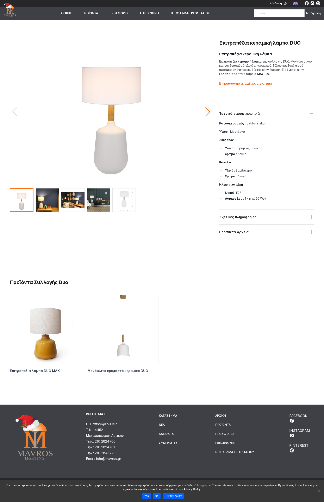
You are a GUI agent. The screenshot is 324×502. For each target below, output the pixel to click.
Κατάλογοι (167, 434)
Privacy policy (173, 495)
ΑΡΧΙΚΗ (66, 13)
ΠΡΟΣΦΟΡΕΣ (119, 13)
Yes (146, 495)
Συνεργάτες (168, 443)
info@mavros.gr (108, 459)
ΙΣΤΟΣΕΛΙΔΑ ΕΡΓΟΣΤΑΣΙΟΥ (190, 13)
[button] (208, 111)
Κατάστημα (168, 415)
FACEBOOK (298, 418)
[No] (319, 491)
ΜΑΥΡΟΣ (263, 74)
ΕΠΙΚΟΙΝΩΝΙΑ (149, 13)
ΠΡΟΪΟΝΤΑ (90, 13)
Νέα (162, 424)
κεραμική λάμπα (250, 61)
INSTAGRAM (299, 433)
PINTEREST (299, 448)
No (156, 495)
